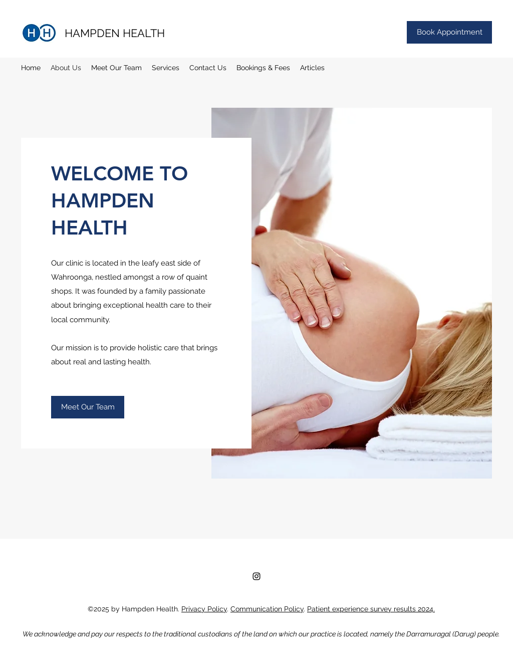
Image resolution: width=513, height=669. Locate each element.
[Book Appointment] (449, 32)
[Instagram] (256, 576)
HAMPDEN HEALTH (115, 33)
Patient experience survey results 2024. (371, 609)
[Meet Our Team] (87, 407)
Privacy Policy (204, 609)
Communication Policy (267, 609)
